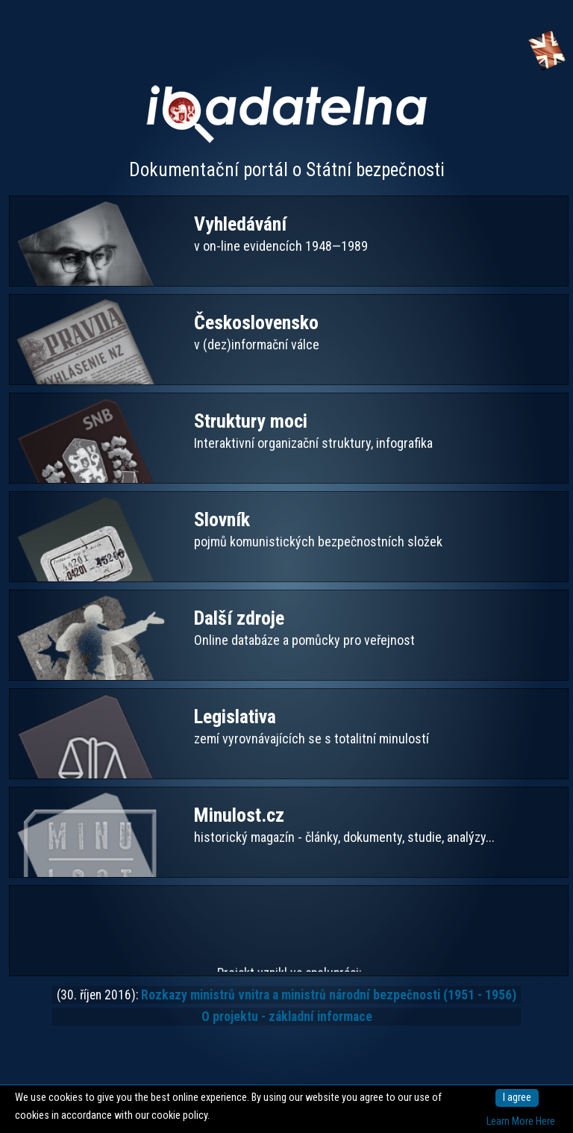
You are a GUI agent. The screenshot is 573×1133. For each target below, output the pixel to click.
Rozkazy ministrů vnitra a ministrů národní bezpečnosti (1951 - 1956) (328, 994)
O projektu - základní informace (286, 1016)
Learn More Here (520, 1121)
